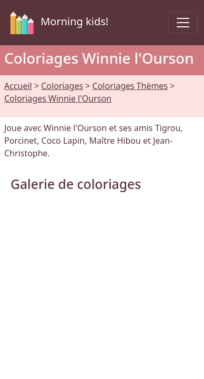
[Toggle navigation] (183, 22)
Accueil (18, 86)
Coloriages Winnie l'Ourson (57, 98)
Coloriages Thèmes (130, 86)
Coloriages (62, 86)
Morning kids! (57, 22)
